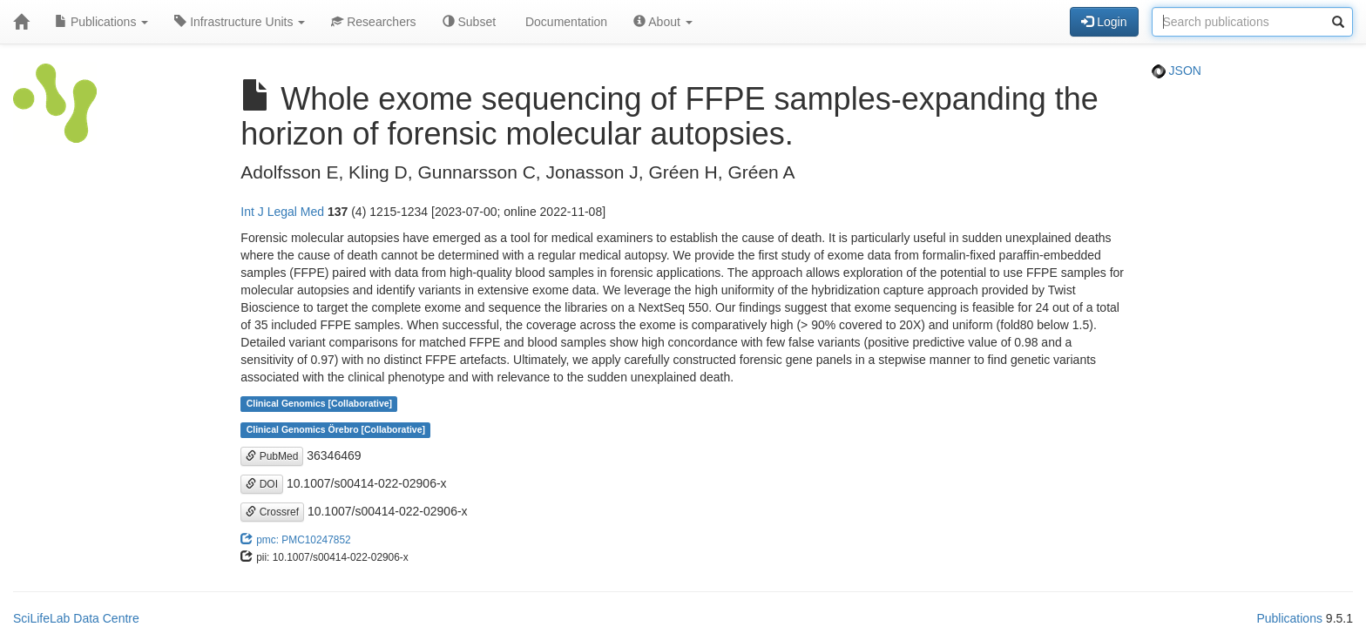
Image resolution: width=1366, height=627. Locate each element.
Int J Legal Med (282, 212)
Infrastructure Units (239, 22)
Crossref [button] (272, 512)
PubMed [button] (272, 456)
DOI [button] (262, 484)
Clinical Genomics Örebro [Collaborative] (336, 430)
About (663, 22)
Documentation (564, 22)
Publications (101, 22)
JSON (1176, 71)
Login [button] (1103, 22)
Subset (469, 22)
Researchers (373, 22)
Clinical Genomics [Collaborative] (319, 404)
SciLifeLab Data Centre (76, 618)
